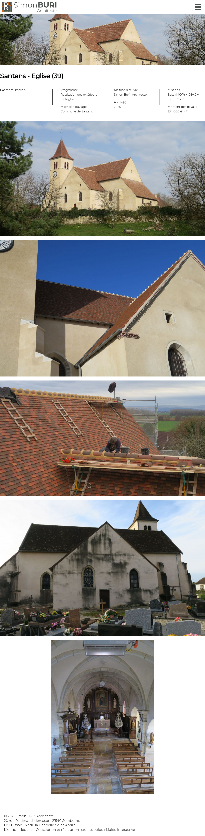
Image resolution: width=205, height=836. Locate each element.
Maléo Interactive (120, 830)
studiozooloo (92, 830)
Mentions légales (18, 830)
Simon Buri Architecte (29, 7)
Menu (198, 7)
